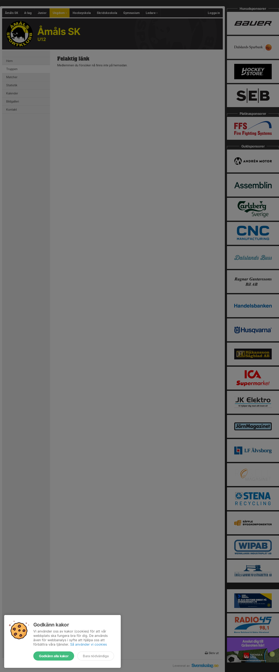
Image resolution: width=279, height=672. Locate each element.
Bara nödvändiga (95, 656)
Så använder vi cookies (88, 644)
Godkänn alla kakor (54, 656)
